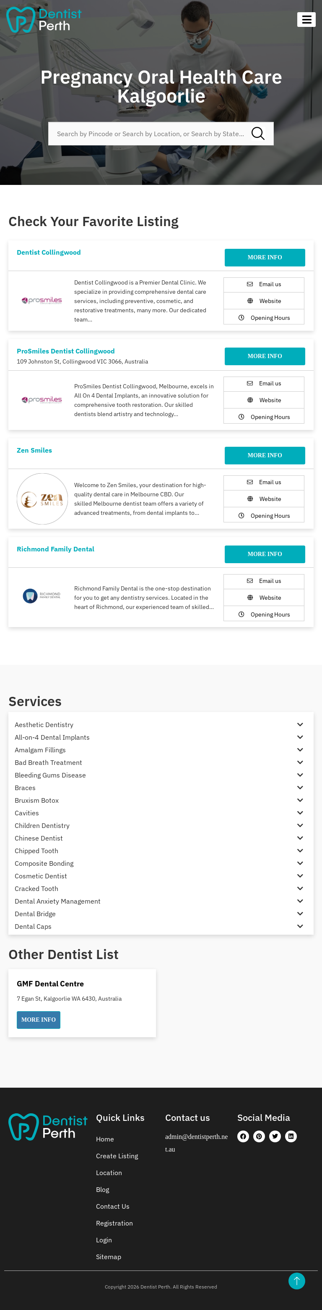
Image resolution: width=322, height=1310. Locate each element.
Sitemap (108, 1256)
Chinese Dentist (39, 838)
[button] (38, 1020)
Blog (102, 1189)
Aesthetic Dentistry (44, 724)
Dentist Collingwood (49, 252)
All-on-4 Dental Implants (52, 737)
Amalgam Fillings (40, 750)
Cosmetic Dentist (41, 876)
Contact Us (113, 1206)
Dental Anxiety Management (58, 901)
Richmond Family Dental (55, 549)
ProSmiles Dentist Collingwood (66, 351)
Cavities (27, 813)
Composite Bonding (44, 863)
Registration (114, 1223)
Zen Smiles (34, 450)
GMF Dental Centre (50, 983)
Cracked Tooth (36, 888)
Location (109, 1172)
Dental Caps (33, 926)
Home (105, 1139)
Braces (25, 787)
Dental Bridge (35, 913)
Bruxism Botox (37, 800)
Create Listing (117, 1156)
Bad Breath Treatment (48, 762)
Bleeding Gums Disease (50, 775)
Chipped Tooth (36, 850)
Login (104, 1240)
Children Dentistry (42, 825)
